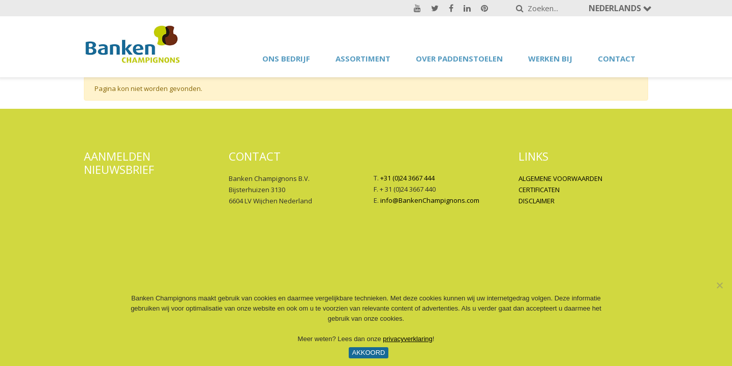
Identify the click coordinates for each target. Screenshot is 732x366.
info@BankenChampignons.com (429, 200)
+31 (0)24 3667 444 (407, 177)
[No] (719, 285)
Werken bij (550, 58)
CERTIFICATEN (539, 189)
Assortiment (363, 58)
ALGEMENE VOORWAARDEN (560, 178)
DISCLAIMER (536, 200)
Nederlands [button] (616, 8)
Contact (616, 58)
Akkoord (368, 352)
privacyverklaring (408, 339)
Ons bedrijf (286, 58)
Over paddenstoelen (459, 58)
